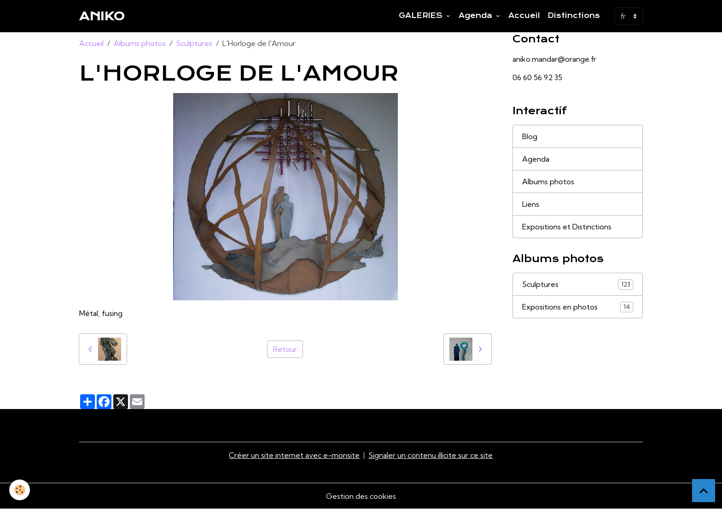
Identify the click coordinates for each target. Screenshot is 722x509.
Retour (285, 349)
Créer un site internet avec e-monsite (294, 455)
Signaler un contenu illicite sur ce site (430, 455)
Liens (530, 204)
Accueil (524, 16)
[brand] (102, 16)
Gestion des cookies (361, 496)
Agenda (477, 16)
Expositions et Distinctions (566, 226)
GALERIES (422, 16)
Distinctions (573, 16)
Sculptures (194, 43)
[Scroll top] (703, 490)
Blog (529, 136)
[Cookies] (19, 490)
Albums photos (140, 43)
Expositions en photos (578, 307)
